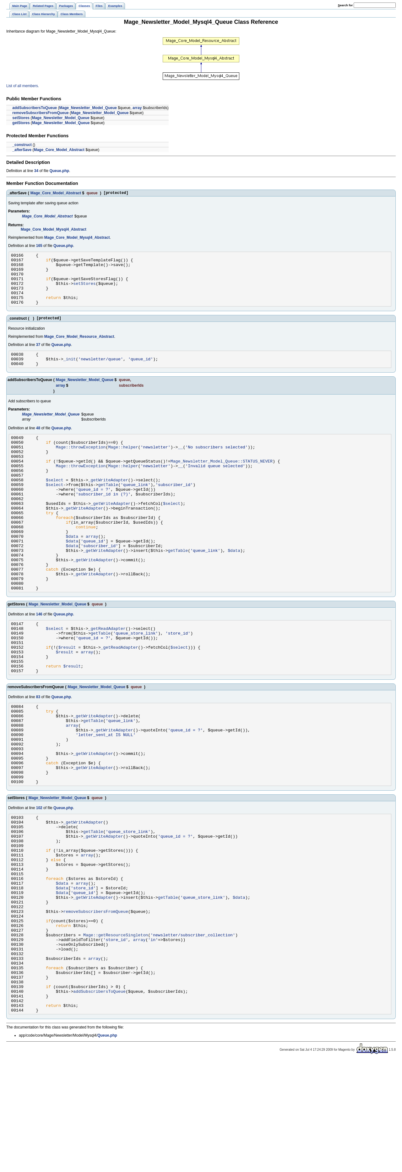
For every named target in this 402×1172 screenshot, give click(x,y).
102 (39, 880)
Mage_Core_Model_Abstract (59, 150)
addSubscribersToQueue (34, 108)
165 (39, 246)
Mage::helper (123, 465)
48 (38, 443)
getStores (21, 123)
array (137, 108)
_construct (21, 145)
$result (67, 699)
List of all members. (22, 86)
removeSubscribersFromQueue (40, 113)
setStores (21, 118)
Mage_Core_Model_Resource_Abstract (79, 349)
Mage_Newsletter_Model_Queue (88, 108)
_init (69, 373)
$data (72, 572)
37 (38, 357)
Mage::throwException (81, 465)
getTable (108, 510)
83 (38, 753)
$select (54, 504)
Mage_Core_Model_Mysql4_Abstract (53, 230)
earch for (345, 5)
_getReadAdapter (107, 676)
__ (180, 465)
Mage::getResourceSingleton (115, 1031)
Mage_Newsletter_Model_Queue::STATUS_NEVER (222, 481)
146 (39, 660)
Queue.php (59, 171)
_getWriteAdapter (108, 504)
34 (36, 171)
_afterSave (21, 150)
